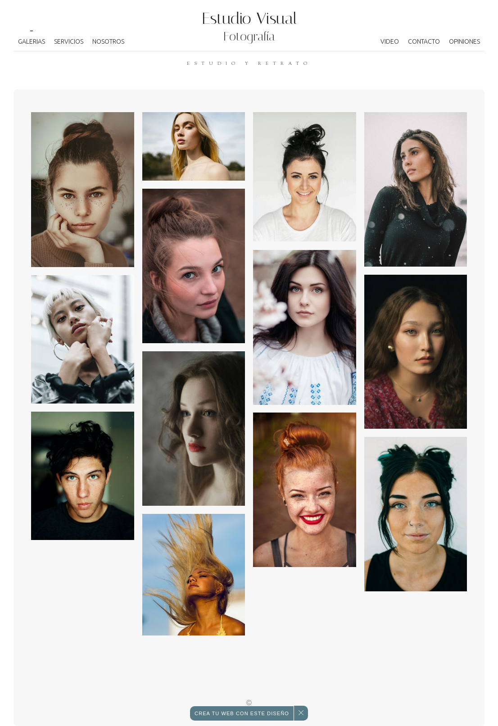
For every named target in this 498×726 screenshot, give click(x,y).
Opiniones (464, 41)
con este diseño (242, 713)
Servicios (68, 41)
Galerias (31, 41)
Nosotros (108, 41)
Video (389, 41)
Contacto (424, 41)
